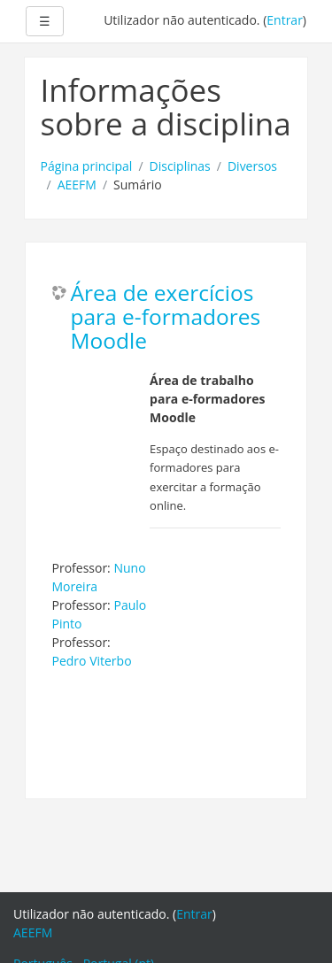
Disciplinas (180, 166)
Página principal (87, 166)
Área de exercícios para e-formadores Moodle (166, 317)
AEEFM (77, 184)
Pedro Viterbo (92, 660)
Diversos (252, 166)
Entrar (284, 20)
